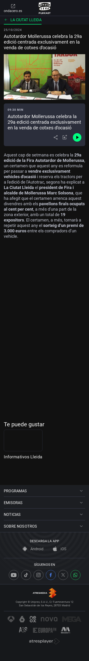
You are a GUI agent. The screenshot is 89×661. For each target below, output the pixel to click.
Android (33, 549)
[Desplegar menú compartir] (56, 137)
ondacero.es (13, 8)
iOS (59, 549)
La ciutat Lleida (23, 20)
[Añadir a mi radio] (65, 137)
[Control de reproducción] (77, 137)
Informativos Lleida (23, 472)
